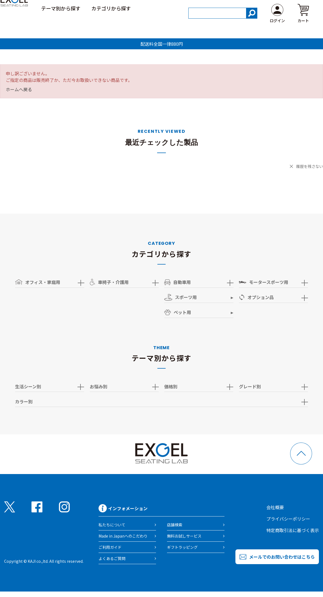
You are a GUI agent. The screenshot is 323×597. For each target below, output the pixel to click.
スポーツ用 (180, 297)
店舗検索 (174, 524)
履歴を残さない (309, 166)
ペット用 (177, 312)
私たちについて (112, 524)
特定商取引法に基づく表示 (292, 530)
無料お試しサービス (184, 536)
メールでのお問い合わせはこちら (282, 556)
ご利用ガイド (259, 8)
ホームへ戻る (19, 89)
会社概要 (275, 507)
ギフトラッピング (182, 547)
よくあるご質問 (112, 558)
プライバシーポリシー (288, 518)
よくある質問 (296, 8)
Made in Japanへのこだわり (123, 536)
